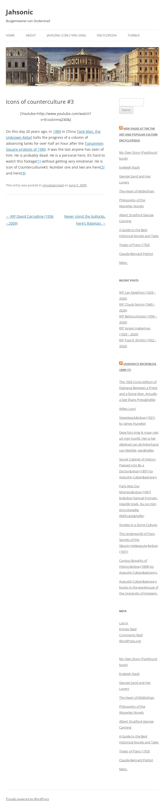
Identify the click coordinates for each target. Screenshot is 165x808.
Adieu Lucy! (127, 408)
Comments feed (131, 635)
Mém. (123, 262)
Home (10, 35)
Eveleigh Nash (129, 167)
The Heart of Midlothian (136, 191)
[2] (102, 167)
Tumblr (133, 35)
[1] (38, 161)
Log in (123, 623)
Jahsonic (19, 11)
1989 (57, 131)
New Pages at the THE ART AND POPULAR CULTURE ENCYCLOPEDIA (138, 134)
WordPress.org (130, 641)
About (31, 35)
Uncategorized (53, 185)
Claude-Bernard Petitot (136, 253)
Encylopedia (107, 35)
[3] (23, 173)
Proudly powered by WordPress (27, 799)
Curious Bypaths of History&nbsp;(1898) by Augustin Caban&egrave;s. (138, 566)
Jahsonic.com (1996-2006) (66, 35)
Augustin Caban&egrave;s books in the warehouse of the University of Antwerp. (138, 587)
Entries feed (128, 629)
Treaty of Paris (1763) (134, 245)
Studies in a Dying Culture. (138, 525)
